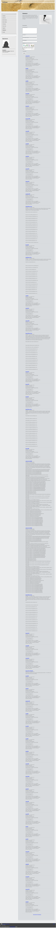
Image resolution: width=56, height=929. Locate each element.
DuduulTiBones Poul (29, 334)
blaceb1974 (27, 372)
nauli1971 (27, 689)
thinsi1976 (27, 397)
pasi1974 (27, 840)
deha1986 (27, 752)
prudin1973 (27, 309)
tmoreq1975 (27, 852)
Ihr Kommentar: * (25, 27)
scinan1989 (27, 132)
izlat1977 (27, 827)
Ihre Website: (24, 41)
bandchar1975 (28, 702)
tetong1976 (27, 107)
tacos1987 (27, 727)
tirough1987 (27, 94)
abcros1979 (27, 385)
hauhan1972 (27, 182)
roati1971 (27, 296)
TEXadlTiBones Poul (29, 207)
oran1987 (27, 739)
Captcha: (27, 44)
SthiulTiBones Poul (29, 410)
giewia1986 (27, 646)
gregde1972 (27, 659)
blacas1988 (27, 449)
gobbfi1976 (27, 157)
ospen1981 (27, 802)
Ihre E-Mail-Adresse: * (29, 38)
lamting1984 (27, 777)
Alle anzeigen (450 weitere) (37, 915)
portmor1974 (28, 890)
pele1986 (27, 714)
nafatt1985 (27, 865)
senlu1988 (27, 144)
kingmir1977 (27, 634)
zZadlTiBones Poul (28, 258)
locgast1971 (27, 877)
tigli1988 (27, 69)
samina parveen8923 (29, 462)
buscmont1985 (28, 119)
